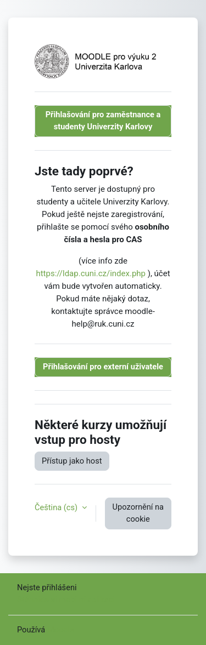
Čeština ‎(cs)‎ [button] (57, 507)
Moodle (60, 630)
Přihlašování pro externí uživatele (103, 367)
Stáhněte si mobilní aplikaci (66, 599)
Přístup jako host (72, 461)
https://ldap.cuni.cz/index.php (91, 273)
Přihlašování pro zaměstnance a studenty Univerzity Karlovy (103, 121)
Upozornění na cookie (138, 513)
